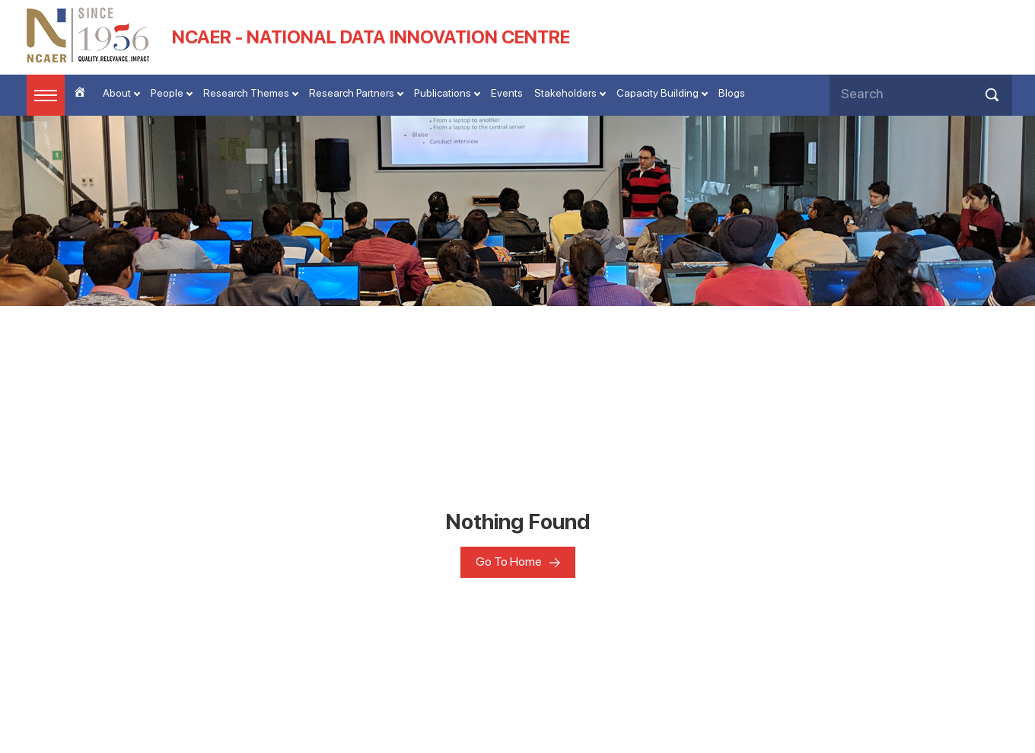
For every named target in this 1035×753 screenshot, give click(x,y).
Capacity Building (657, 93)
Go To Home (509, 561)
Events (507, 93)
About (117, 93)
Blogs (731, 93)
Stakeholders (565, 93)
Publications (442, 93)
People (167, 93)
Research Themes (246, 93)
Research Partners (351, 93)
